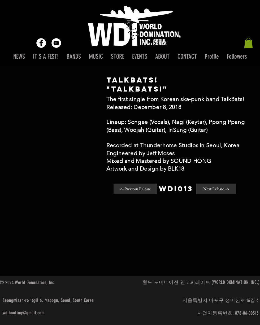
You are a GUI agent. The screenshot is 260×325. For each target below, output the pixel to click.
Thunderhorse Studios (169, 145)
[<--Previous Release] (135, 189)
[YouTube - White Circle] (56, 43)
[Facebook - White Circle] (41, 43)
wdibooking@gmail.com (24, 313)
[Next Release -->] (216, 189)
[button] (248, 43)
